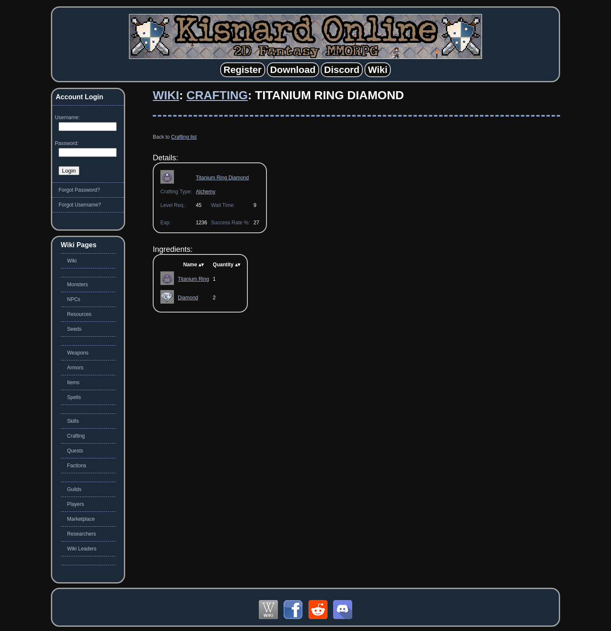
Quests (75, 451)
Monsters (77, 285)
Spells (74, 397)
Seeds (74, 329)
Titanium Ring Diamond (222, 178)
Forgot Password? (79, 190)
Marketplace (81, 519)
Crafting (217, 95)
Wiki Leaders (81, 549)
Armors (75, 368)
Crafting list (183, 137)
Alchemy (205, 192)
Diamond (188, 298)
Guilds (74, 489)
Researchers (81, 534)
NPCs (73, 299)
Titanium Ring (193, 279)
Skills (73, 421)
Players (75, 504)
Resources (79, 314)
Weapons (77, 353)
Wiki (166, 95)
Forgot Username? (80, 205)
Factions (76, 466)
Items (73, 382)
